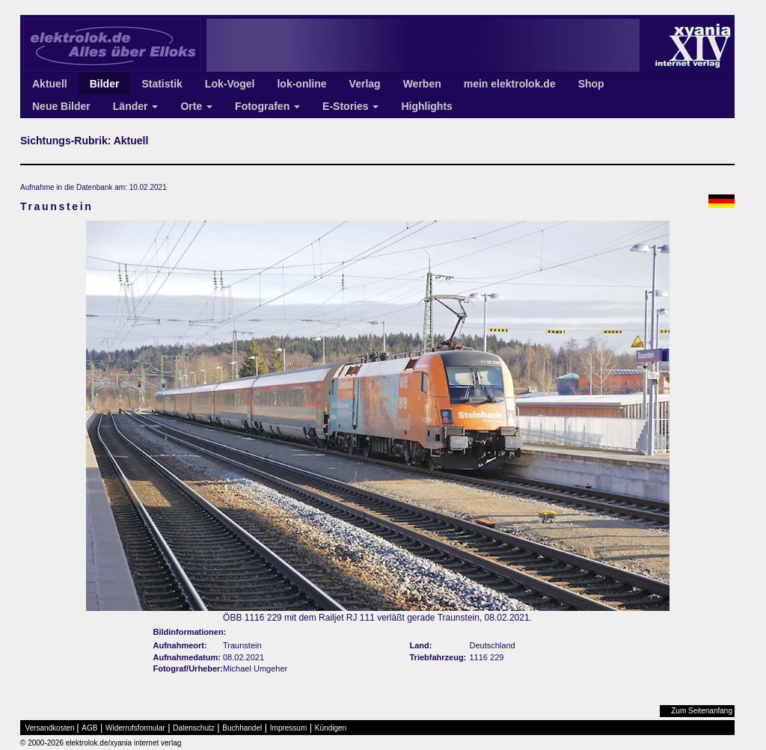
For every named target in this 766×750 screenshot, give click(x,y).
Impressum (288, 728)
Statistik (161, 84)
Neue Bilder (61, 106)
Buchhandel (242, 728)
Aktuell (49, 84)
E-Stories (350, 106)
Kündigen (330, 728)
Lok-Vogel (230, 84)
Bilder (105, 84)
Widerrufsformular (135, 728)
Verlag (365, 84)
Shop (591, 84)
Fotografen (267, 106)
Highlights (426, 106)
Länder (136, 106)
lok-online (301, 84)
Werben (422, 84)
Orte (196, 106)
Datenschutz (194, 728)
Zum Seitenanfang (701, 711)
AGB (89, 728)
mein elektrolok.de (510, 84)
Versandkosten (50, 728)
